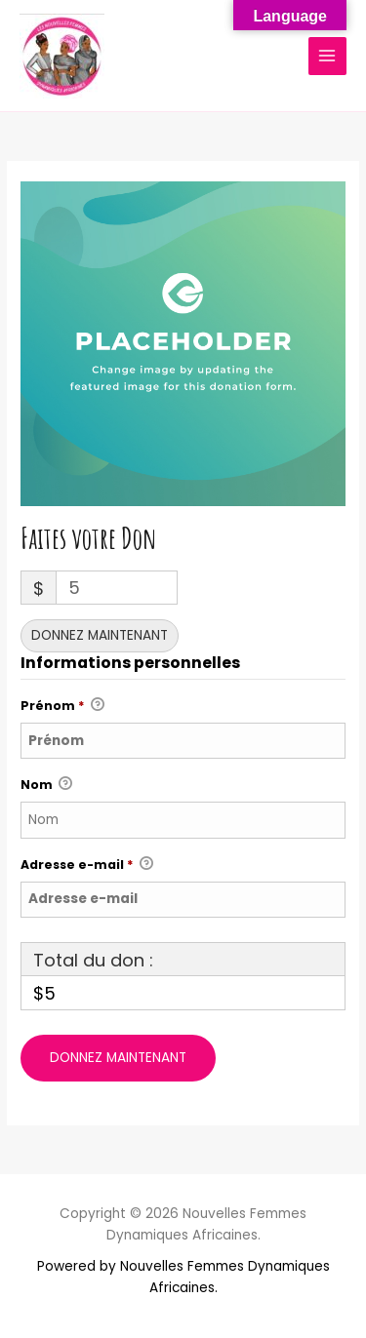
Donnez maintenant (99, 635)
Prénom (62, 706)
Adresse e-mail (86, 865)
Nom (46, 785)
